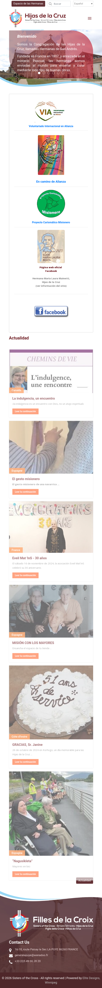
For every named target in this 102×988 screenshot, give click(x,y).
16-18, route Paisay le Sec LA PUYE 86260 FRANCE (46, 949)
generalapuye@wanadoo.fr (31, 955)
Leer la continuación (25, 879)
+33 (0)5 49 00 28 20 (28, 961)
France (16, 555)
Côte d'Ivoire (19, 742)
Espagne (17, 476)
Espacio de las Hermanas (28, 3)
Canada (16, 395)
